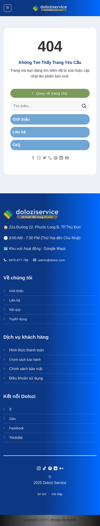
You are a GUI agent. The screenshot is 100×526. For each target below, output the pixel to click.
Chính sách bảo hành (25, 360)
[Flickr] (61, 468)
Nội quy (15, 309)
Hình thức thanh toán (26, 350)
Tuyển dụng (18, 319)
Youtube (16, 437)
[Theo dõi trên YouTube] (67, 158)
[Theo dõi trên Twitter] (44, 158)
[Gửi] (84, 106)
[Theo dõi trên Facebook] (33, 158)
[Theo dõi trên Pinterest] (55, 158)
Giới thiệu (16, 291)
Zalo (12, 419)
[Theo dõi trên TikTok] (44, 468)
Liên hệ (14, 300)
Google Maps (55, 249)
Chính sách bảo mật (25, 369)
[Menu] (7, 8)
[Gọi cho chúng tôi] (50, 158)
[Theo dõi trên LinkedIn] (61, 158)
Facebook (16, 428)
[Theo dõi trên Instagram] (39, 158)
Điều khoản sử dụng (26, 378)
